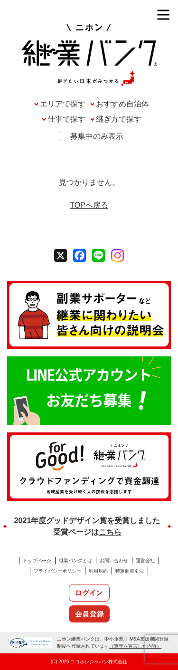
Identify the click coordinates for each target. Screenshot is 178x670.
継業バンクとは (75, 560)
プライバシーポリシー (57, 571)
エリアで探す (62, 104)
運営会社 (145, 560)
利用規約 (98, 571)
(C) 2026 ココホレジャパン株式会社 (89, 661)
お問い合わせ (114, 560)
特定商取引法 (129, 571)
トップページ (37, 560)
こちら (110, 532)
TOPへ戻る (89, 205)
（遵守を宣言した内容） (135, 646)
